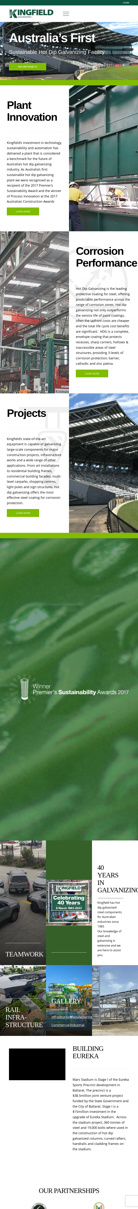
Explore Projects (27, 66)
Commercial (60, 1025)
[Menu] (64, 14)
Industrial (77, 1025)
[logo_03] (31, 17)
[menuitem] (125, 3)
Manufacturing (81, 1017)
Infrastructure (61, 1017)
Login (126, 2)
